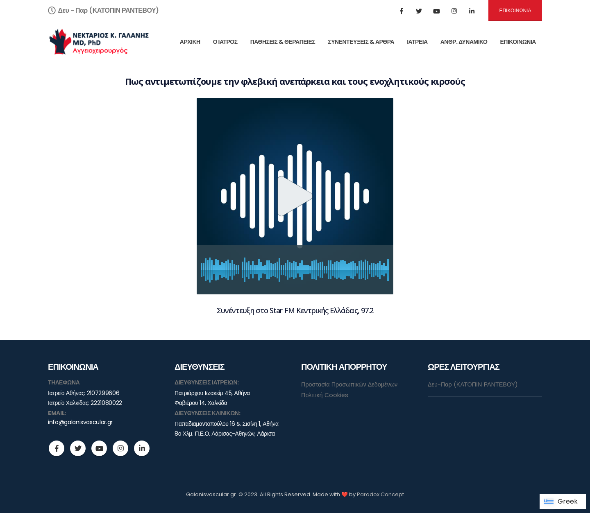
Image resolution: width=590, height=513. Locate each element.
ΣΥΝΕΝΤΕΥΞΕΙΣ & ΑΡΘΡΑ (361, 42)
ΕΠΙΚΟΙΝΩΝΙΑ (515, 10)
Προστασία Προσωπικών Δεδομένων (349, 384)
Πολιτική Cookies (324, 395)
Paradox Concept (380, 494)
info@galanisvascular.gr (80, 422)
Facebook (56, 448)
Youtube (99, 448)
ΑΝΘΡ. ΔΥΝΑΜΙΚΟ (464, 42)
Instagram (120, 448)
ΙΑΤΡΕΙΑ (417, 42)
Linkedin (142, 448)
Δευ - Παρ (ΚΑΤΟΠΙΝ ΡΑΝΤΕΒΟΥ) (103, 10)
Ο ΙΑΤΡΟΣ (225, 42)
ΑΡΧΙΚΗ (190, 42)
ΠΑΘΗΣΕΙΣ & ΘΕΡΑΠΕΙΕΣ (282, 42)
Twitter (78, 448)
